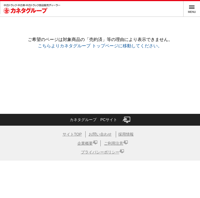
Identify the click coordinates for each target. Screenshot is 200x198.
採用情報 (126, 134)
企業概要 (85, 143)
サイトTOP (72, 134)
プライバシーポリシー (100, 152)
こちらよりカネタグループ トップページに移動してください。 (100, 45)
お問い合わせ (100, 134)
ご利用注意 (113, 143)
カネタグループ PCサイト (100, 120)
